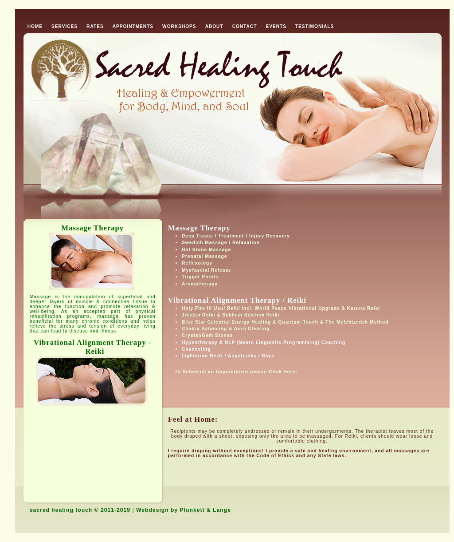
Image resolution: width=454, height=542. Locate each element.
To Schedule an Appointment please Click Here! (232, 371)
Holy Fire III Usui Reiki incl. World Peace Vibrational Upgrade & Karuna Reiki (281, 308)
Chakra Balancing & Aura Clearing (226, 328)
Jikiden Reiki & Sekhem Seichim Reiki (230, 315)
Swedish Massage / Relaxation (221, 242)
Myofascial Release (206, 270)
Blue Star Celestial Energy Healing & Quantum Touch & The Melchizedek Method (285, 322)
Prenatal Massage (204, 256)
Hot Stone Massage (206, 249)
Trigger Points (200, 276)
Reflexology (197, 263)
